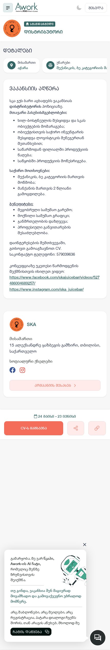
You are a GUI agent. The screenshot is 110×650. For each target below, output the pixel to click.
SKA (31, 324)
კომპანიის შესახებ (55, 385)
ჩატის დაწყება (31, 632)
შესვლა (96, 8)
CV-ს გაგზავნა (34, 428)
